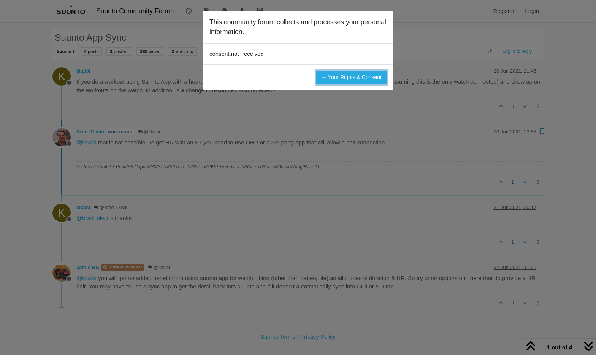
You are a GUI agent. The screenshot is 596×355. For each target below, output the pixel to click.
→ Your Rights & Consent (351, 77)
